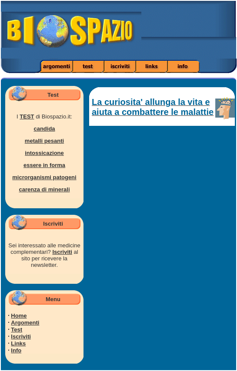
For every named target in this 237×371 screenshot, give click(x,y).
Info (16, 350)
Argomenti (25, 322)
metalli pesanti (44, 141)
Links (18, 343)
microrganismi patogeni (44, 177)
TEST (27, 116)
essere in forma (44, 165)
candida (44, 128)
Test (16, 329)
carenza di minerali (44, 189)
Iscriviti (62, 252)
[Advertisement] (203, 33)
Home (19, 315)
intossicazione (44, 153)
